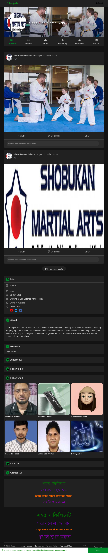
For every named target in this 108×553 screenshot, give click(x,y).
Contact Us (39, 546)
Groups (14, 473)
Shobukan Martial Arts (47, 23)
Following (15, 369)
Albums (14, 360)
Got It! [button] (98, 550)
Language (98, 547)
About (29, 546)
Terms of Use (66, 546)
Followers (15, 378)
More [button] (84, 546)
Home (22, 546)
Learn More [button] (72, 550)
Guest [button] (100, 3)
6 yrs (15, 59)
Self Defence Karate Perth (31, 299)
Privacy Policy (52, 546)
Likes (13, 464)
